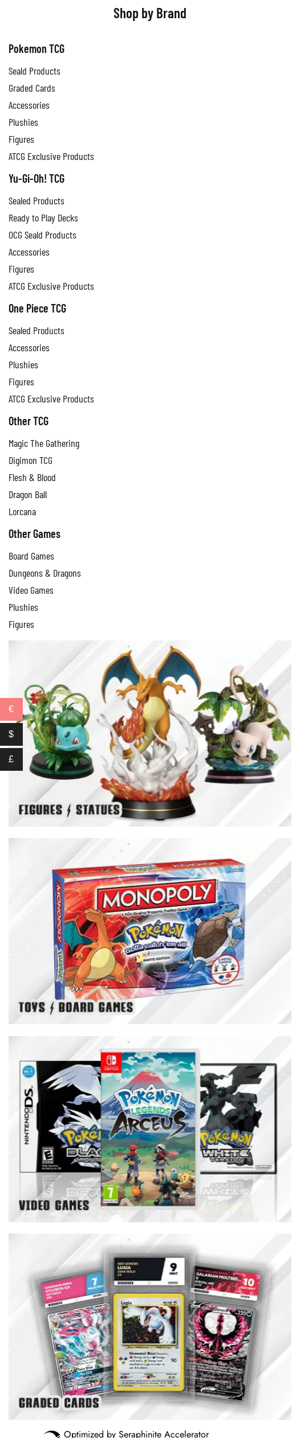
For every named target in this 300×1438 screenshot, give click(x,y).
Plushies (23, 122)
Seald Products (34, 70)
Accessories (29, 251)
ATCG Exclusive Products (51, 286)
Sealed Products (36, 200)
